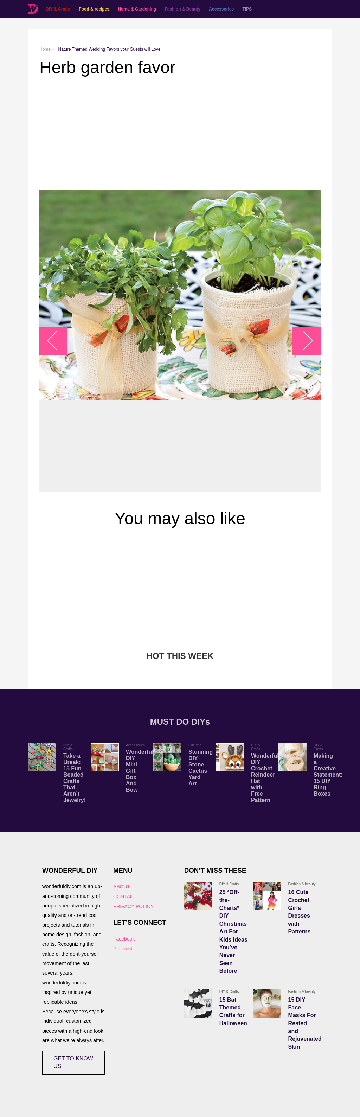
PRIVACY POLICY (133, 906)
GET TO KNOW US (73, 1062)
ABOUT (121, 887)
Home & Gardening (137, 9)
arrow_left (57, 341)
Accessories (221, 9)
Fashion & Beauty (182, 9)
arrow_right (303, 341)
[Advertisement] (180, 133)
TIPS (247, 9)
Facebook (124, 939)
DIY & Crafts (58, 9)
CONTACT (125, 896)
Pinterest (123, 948)
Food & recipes (94, 9)
